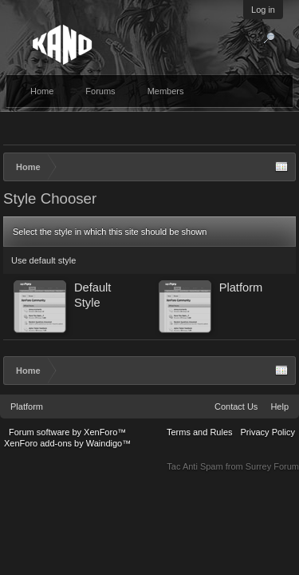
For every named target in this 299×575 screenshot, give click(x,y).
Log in (263, 9)
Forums (100, 91)
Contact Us (236, 406)
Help (279, 406)
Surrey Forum (272, 466)
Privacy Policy (268, 432)
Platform (26, 406)
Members (166, 91)
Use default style (43, 260)
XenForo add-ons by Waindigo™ (67, 443)
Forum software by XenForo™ (67, 432)
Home (41, 91)
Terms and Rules (200, 432)
